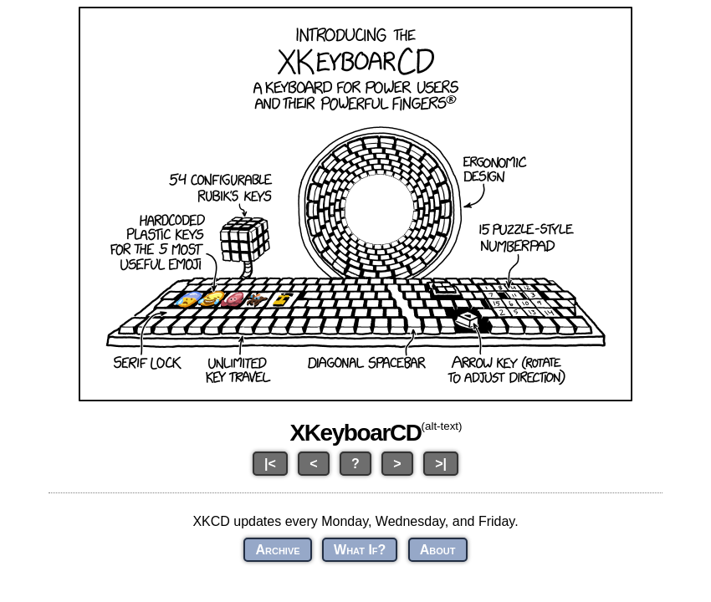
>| (441, 464)
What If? (360, 550)
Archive (277, 550)
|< (270, 464)
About (438, 550)
